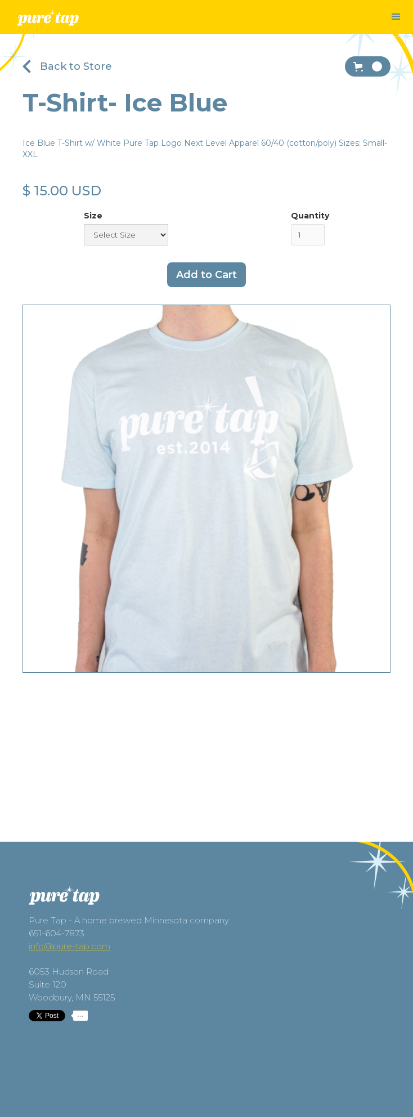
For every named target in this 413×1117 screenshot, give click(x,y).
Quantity (310, 216)
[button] (396, 17)
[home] (48, 18)
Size (93, 216)
